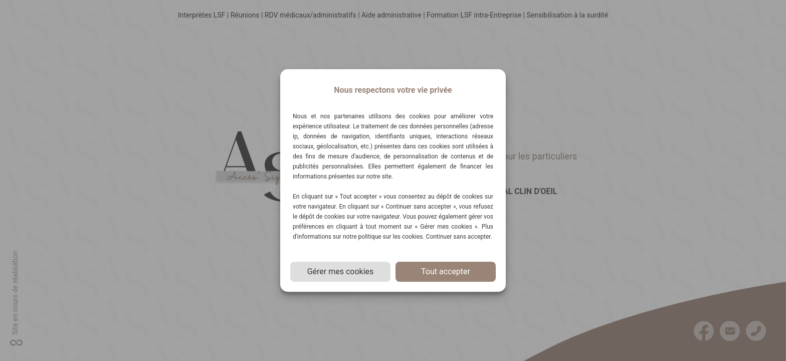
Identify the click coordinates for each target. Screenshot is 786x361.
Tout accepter (445, 271)
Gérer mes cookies (340, 271)
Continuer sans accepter (458, 236)
